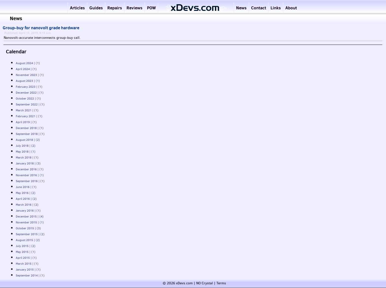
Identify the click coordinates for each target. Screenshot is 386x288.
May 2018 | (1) (25, 152)
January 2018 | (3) (28, 163)
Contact (258, 8)
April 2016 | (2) (26, 199)
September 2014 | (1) (30, 275)
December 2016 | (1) (30, 169)
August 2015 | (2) (28, 240)
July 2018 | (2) (25, 146)
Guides (96, 8)
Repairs (114, 8)
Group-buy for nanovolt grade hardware (41, 28)
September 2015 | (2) (30, 234)
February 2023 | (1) (29, 87)
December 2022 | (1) (30, 93)
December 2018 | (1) (30, 128)
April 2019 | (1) (26, 122)
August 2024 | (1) (28, 63)
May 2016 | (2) (25, 193)
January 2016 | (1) (28, 211)
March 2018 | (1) (27, 157)
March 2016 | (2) (27, 205)
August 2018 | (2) (28, 140)
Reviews (135, 8)
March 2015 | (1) (27, 264)
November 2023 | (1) (30, 75)
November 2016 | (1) (30, 175)
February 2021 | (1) (29, 116)
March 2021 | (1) (27, 110)
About (291, 8)
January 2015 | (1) (28, 270)
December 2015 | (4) (30, 216)
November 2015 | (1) (30, 222)
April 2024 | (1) (26, 69)
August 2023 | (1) (28, 81)
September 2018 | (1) (30, 134)
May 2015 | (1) (25, 252)
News (241, 8)
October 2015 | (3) (28, 228)
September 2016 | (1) (30, 181)
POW (151, 8)
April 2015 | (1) (26, 258)
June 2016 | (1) (26, 187)
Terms (221, 283)
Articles (77, 8)
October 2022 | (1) (28, 99)
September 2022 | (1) (30, 104)
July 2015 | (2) (25, 246)
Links (276, 8)
